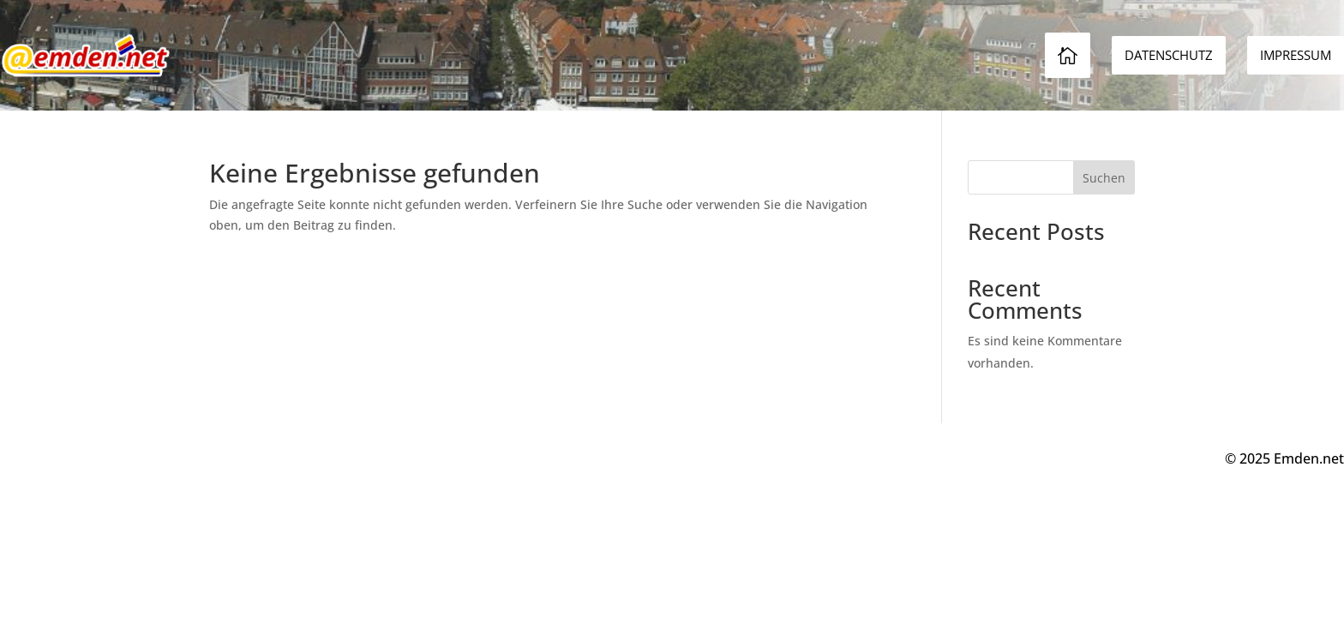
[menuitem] (1295, 55)
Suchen (1104, 178)
